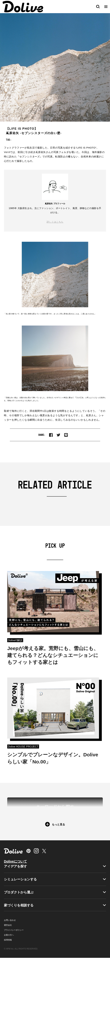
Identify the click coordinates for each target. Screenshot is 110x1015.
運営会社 (8, 982)
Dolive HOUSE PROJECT (23, 746)
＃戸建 (49, 846)
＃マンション (76, 846)
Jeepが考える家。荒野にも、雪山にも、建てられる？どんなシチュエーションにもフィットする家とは (53, 655)
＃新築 (27, 846)
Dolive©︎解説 (15, 640)
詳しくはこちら (55, 222)
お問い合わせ (10, 977)
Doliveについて (15, 918)
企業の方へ (9, 992)
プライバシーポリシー (14, 987)
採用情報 (8, 997)
